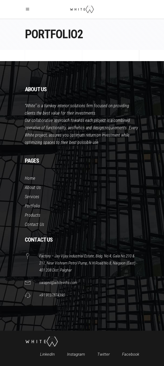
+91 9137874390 (52, 295)
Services (32, 196)
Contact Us (34, 224)
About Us (33, 187)
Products (33, 215)
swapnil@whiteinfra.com (58, 282)
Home (30, 178)
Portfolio (32, 206)
